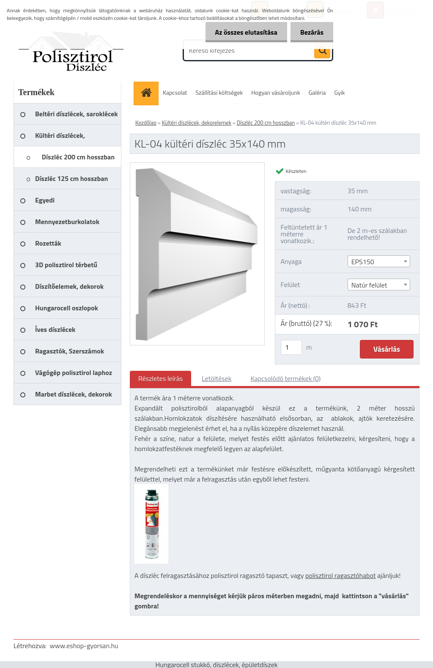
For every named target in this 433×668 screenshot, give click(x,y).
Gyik (339, 92)
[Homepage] (149, 92)
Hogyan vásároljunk (275, 92)
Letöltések (216, 378)
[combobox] (379, 261)
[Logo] (72, 50)
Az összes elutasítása (244, 32)
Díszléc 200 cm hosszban (266, 122)
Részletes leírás (160, 378)
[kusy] (291, 347)
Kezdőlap (145, 122)
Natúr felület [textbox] (369, 285)
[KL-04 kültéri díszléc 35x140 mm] (197, 166)
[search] (322, 51)
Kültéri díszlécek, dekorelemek (196, 122)
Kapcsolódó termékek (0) (285, 378)
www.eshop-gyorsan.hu (84, 646)
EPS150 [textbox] (362, 262)
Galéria (317, 92)
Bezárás (311, 32)
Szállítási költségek (219, 92)
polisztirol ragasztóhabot (340, 575)
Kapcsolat (175, 92)
